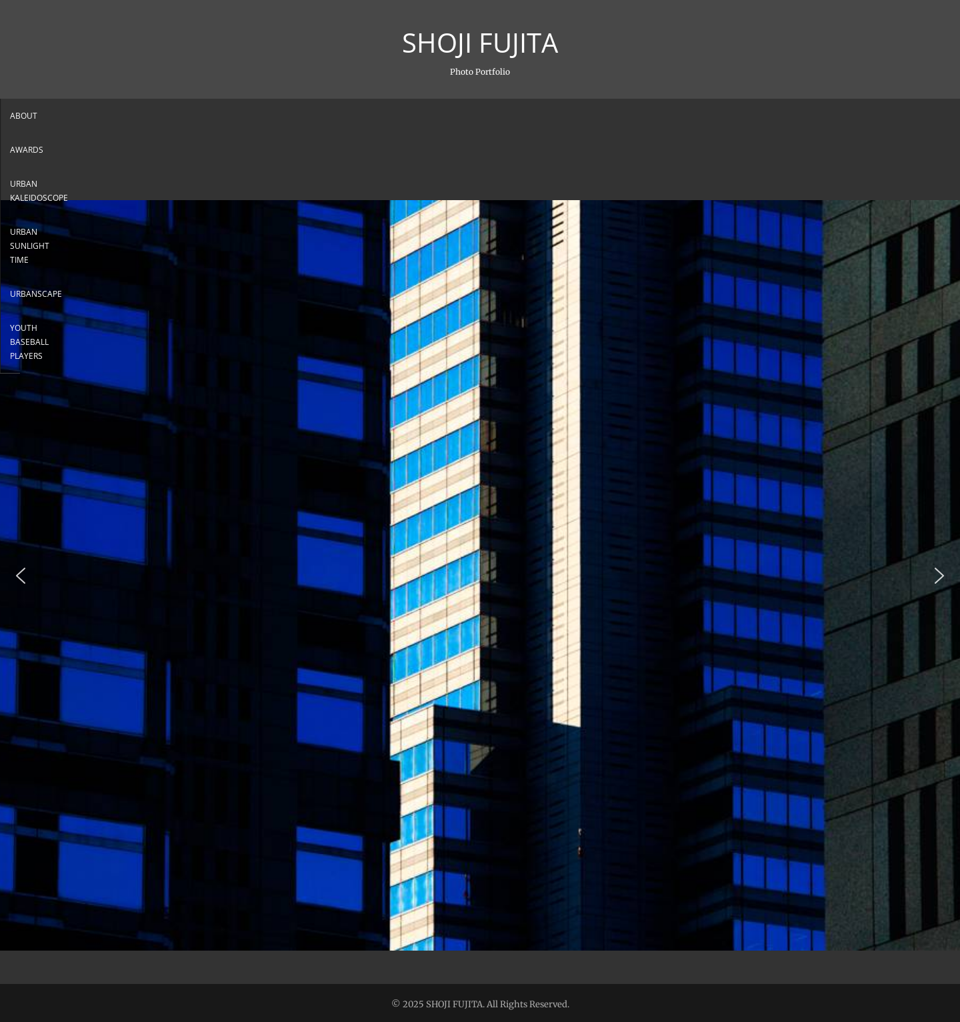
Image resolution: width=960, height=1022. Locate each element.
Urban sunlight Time (478, 115)
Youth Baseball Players (670, 115)
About (233, 115)
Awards (285, 115)
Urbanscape (571, 115)
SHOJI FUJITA (480, 43)
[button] (20, 575)
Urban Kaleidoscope (367, 115)
